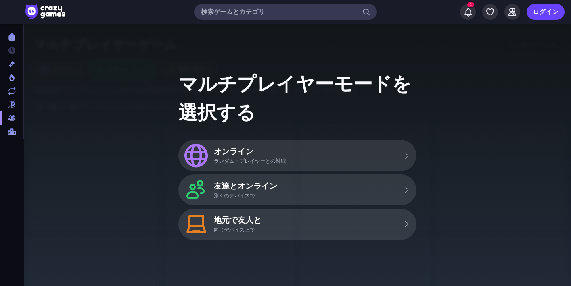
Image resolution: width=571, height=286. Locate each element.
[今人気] (11, 77)
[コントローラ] (11, 260)
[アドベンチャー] (11, 206)
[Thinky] (11, 179)
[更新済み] (11, 91)
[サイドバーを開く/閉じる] (12, 11)
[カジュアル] (11, 233)
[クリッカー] (11, 246)
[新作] (11, 64)
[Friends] (512, 12)
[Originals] (11, 104)
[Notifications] (468, 12)
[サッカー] (11, 273)
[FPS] (11, 151)
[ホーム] (11, 37)
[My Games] (490, 12)
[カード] (11, 219)
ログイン (545, 12)
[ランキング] (11, 131)
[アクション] (11, 192)
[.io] (11, 165)
